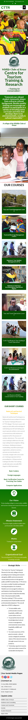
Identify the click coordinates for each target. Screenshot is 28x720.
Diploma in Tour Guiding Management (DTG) (14, 261)
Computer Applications (14, 485)
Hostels (3, 708)
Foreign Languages (14, 475)
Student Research (6, 711)
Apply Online (4, 713)
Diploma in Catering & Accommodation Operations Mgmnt (14, 287)
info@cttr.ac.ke (19, 1)
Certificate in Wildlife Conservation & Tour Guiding (14, 395)
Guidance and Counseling (8, 702)
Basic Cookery (14, 471)
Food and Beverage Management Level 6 (14, 235)
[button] (14, 412)
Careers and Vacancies (7, 705)
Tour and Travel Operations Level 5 (14, 314)
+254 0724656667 (9, 1)
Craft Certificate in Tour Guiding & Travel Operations (14, 341)
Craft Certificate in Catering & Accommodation (14, 368)
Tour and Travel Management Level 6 (14, 210)
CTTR (5, 7)
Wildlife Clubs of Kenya (7, 699)
